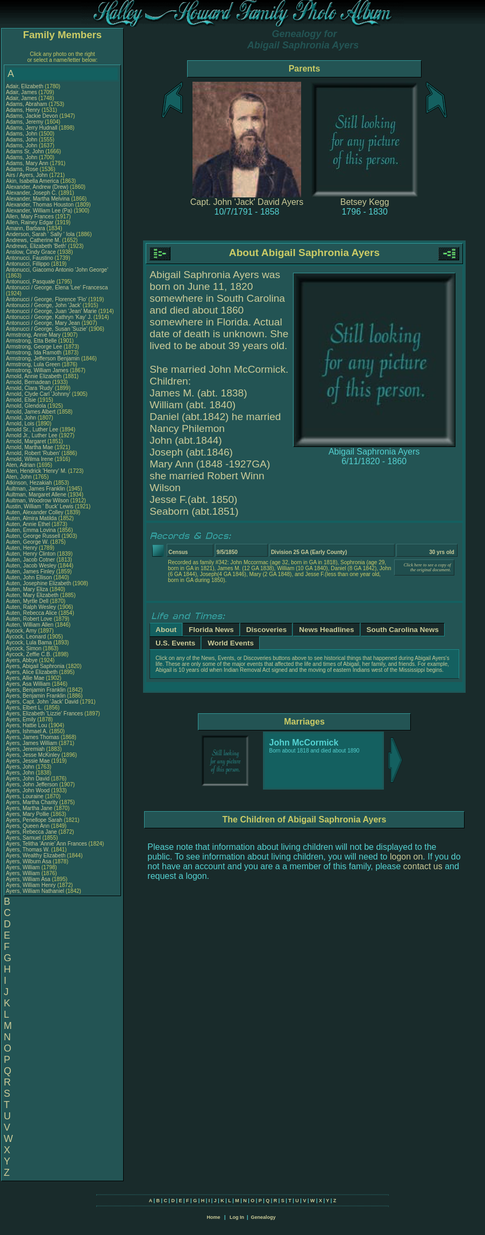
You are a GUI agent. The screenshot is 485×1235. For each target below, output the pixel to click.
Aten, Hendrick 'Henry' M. (36, 471)
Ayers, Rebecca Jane (31, 832)
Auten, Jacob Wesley (31, 566)
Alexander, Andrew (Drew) (38, 187)
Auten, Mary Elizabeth (32, 595)
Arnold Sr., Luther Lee (32, 429)
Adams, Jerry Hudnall (32, 128)
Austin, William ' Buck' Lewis (40, 506)
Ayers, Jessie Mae (28, 761)
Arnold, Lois (21, 424)
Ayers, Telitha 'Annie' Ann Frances (46, 844)
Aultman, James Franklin (35, 489)
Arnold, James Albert (30, 412)
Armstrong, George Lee (34, 347)
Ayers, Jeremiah (26, 749)
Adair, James (22, 92)
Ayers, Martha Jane (29, 808)
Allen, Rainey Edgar (29, 222)
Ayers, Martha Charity (32, 802)
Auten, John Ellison (29, 577)
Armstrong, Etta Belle (31, 341)
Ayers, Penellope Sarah (34, 820)
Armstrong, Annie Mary (33, 335)
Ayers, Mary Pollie (27, 814)
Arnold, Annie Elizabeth (33, 376)
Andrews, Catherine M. (33, 240)
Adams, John (22, 134)
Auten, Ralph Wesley (31, 607)
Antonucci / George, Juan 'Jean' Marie (51, 311)
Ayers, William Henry (31, 885)
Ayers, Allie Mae (25, 678)
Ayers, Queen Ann (27, 826)
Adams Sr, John (25, 151)
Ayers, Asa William (28, 684)
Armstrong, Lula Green (33, 364)
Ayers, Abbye (22, 660)
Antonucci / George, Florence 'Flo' (47, 299)
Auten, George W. (27, 542)
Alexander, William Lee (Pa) (39, 211)
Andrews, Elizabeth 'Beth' (37, 246)
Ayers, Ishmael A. (27, 731)
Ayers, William (23, 867)
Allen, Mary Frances (30, 216)
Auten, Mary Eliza (27, 589)
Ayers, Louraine (25, 796)
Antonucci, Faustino (30, 258)
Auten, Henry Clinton (30, 554)
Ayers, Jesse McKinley (33, 755)
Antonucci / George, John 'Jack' (44, 305)
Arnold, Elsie (22, 400)
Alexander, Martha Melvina (37, 199)
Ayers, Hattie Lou (26, 725)
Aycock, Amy (22, 631)
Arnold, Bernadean (29, 382)
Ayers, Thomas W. (27, 850)
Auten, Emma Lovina (31, 530)
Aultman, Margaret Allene (36, 495)
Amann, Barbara (26, 228)
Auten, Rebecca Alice (31, 613)
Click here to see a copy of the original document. (427, 567)
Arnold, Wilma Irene (29, 459)
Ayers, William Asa (28, 879)
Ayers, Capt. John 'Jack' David (42, 702)
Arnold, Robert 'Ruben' (33, 453)
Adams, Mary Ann (28, 163)
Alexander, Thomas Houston (40, 205)
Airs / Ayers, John (27, 175)
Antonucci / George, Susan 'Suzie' (47, 329)
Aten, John (19, 477)
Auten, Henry (22, 548)
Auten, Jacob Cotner (30, 560)
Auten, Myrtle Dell (27, 601)
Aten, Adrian (21, 465)
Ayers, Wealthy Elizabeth (36, 855)
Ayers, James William (31, 743)
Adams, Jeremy (25, 122)
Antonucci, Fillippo (28, 264)
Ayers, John (20, 767)
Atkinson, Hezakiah (29, 483)
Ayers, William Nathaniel (35, 891)
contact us (423, 866)
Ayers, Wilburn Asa (28, 861)
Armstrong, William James (37, 370)
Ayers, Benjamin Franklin (36, 690)
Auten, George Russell (33, 536)
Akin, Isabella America (32, 181)
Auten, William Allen (29, 625)
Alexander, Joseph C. (31, 193)
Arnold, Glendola (26, 406)
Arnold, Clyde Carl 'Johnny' (38, 394)
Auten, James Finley (30, 571)
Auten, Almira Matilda (31, 518)
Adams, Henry (23, 110)
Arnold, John (22, 418)
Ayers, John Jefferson (32, 784)
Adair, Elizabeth (25, 86)
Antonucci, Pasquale (31, 282)
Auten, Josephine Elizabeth (38, 583)
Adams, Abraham (27, 104)
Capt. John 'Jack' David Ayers (246, 202)
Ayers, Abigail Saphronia (35, 666)
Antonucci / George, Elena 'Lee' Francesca (57, 287)
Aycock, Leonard (26, 637)
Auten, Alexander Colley (34, 512)
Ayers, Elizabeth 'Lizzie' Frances (44, 713)
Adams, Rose (23, 169)
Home (213, 1217)
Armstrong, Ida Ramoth (33, 353)
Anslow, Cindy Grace (31, 252)
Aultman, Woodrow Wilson (37, 500)
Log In (237, 1217)
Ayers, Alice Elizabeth (32, 672)
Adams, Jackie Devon (32, 116)
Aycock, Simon (24, 648)
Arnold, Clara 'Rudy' (30, 388)
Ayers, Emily (21, 719)
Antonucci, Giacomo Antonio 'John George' (57, 270)
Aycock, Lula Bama (29, 642)
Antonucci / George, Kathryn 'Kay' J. (49, 317)
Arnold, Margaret (26, 441)
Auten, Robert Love (29, 619)
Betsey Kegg (364, 202)
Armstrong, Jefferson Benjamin (43, 358)
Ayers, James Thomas (32, 737)
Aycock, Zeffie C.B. (29, 654)
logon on (406, 856)
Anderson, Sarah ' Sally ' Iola (40, 234)
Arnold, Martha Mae (30, 447)
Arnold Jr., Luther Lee (32, 435)
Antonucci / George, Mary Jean (44, 323)
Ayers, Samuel (24, 838)
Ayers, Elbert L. (24, 708)
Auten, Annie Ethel (28, 524)
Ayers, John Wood (27, 790)
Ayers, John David (27, 779)
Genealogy (263, 1217)
